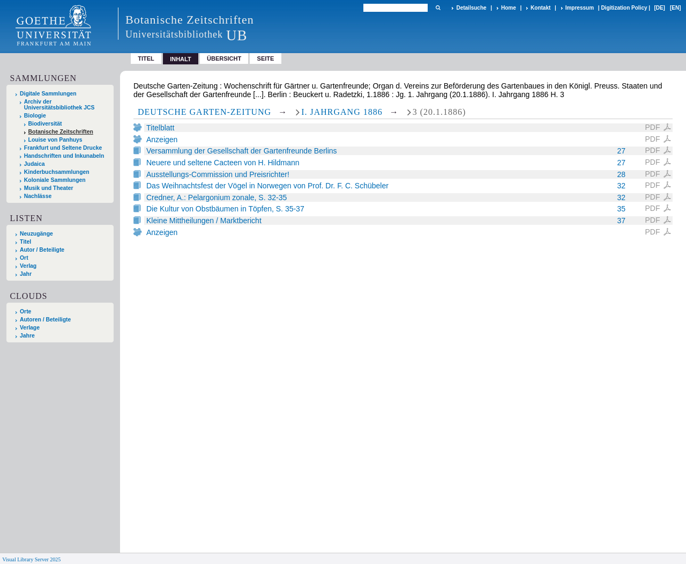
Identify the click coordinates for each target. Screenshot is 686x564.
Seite (265, 58)
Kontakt (540, 8)
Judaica (34, 164)
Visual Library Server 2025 (31, 559)
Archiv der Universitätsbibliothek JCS (59, 105)
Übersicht (224, 58)
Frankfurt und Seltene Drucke (63, 148)
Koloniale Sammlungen (55, 180)
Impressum (579, 8)
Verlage (30, 328)
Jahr (26, 274)
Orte (25, 311)
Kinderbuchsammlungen (57, 172)
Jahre (27, 336)
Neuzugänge (36, 234)
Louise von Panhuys (55, 140)
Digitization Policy (624, 8)
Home (508, 8)
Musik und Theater (48, 188)
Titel (146, 58)
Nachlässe (37, 196)
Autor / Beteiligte (42, 250)
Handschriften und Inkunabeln (64, 156)
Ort (24, 258)
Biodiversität (45, 124)
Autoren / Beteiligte (45, 320)
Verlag (28, 266)
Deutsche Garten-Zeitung (204, 111)
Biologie (35, 116)
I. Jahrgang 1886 (342, 111)
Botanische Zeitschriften (60, 132)
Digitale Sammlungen (48, 94)
